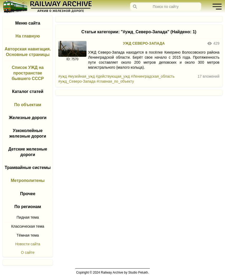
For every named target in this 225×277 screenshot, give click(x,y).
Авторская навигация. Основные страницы (27, 52)
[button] (216, 6)
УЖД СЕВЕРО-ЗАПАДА (144, 43)
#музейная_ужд (81, 76)
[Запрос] (165, 6)
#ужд (62, 76)
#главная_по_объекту (115, 81)
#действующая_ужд (113, 76)
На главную (28, 36)
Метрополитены (28, 180)
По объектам (27, 104)
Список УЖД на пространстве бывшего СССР (28, 73)
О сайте (27, 252)
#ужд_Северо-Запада (76, 81)
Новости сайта (27, 244)
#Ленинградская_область (152, 76)
